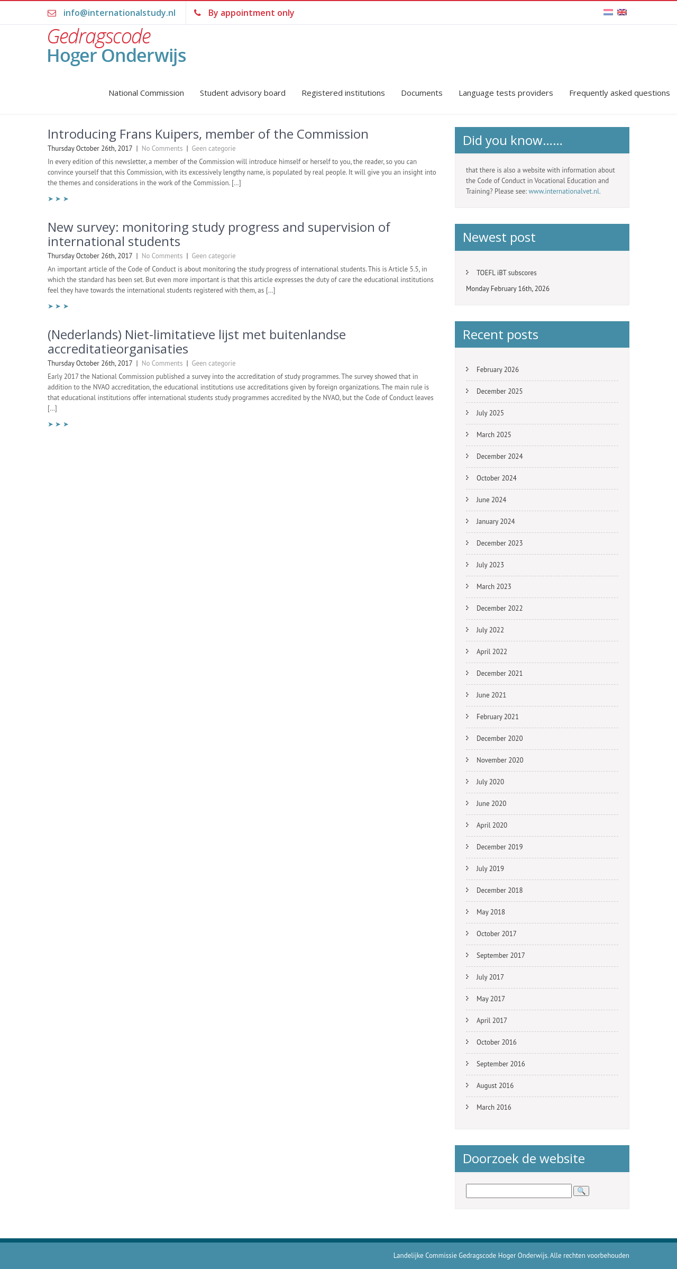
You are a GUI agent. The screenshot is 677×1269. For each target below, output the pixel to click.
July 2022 (490, 630)
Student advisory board (243, 92)
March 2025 (494, 434)
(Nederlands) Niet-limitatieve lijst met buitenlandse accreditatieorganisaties (197, 341)
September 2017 (501, 955)
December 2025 (500, 391)
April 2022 (492, 651)
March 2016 (494, 1107)
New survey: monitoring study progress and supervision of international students (219, 233)
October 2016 (497, 1042)
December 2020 (500, 738)
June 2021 (491, 695)
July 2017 (490, 977)
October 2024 (497, 478)
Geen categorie (214, 148)
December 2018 (500, 890)
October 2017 (497, 933)
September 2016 (501, 1063)
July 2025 (490, 413)
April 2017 (492, 1020)
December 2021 (500, 673)
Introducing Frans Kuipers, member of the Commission (208, 133)
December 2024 (500, 456)
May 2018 (491, 912)
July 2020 (490, 781)
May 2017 (491, 998)
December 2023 (500, 543)
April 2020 (492, 825)
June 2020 (491, 803)
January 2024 (496, 521)
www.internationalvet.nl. (565, 191)
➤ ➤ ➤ (58, 198)
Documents (422, 92)
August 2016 (495, 1085)
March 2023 (494, 586)
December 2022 (500, 608)
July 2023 (490, 564)
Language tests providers (506, 92)
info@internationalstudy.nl (119, 13)
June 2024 (491, 499)
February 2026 (498, 369)
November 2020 (500, 760)
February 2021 (498, 716)
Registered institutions (343, 92)
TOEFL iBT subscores (507, 272)
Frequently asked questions (619, 92)
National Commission (146, 92)
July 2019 (490, 868)
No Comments (162, 148)
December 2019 (500, 846)
